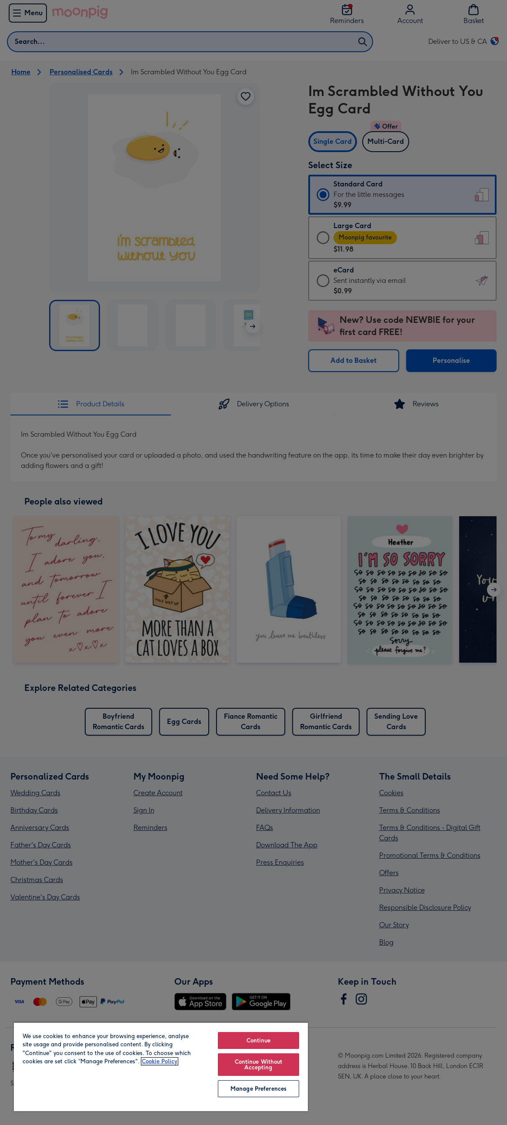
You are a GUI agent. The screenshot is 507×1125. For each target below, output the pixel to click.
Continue (259, 1040)
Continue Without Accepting (259, 1065)
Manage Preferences (258, 1088)
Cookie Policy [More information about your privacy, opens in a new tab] (159, 1061)
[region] (161, 1066)
